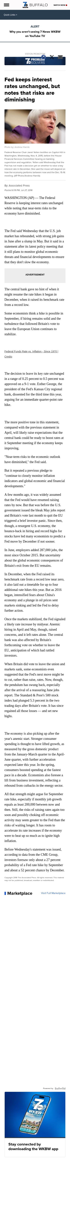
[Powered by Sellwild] (60, 1088)
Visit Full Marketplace (53, 893)
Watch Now (60, 5)
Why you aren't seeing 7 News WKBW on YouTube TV (35, 34)
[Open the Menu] (6, 5)
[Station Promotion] (35, 61)
